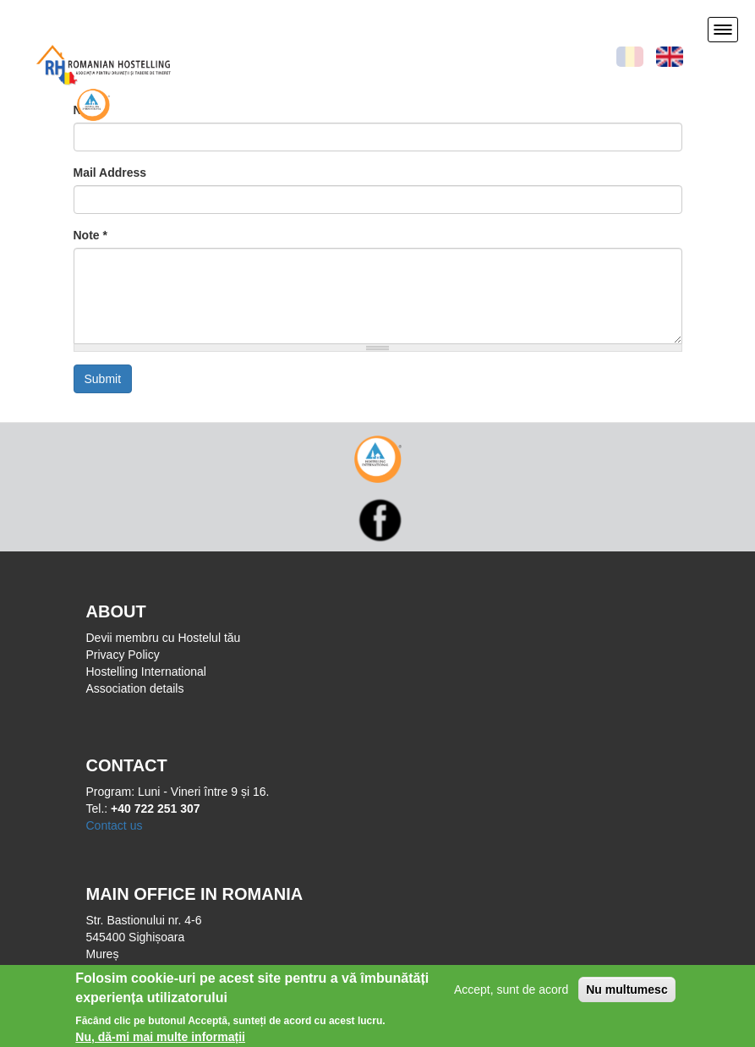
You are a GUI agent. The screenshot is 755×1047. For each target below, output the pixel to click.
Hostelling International (146, 671)
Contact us (114, 825)
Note (90, 235)
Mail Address (110, 172)
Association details (135, 688)
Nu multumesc (626, 993)
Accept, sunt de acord (511, 993)
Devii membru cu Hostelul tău (163, 637)
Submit (103, 379)
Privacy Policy (123, 654)
